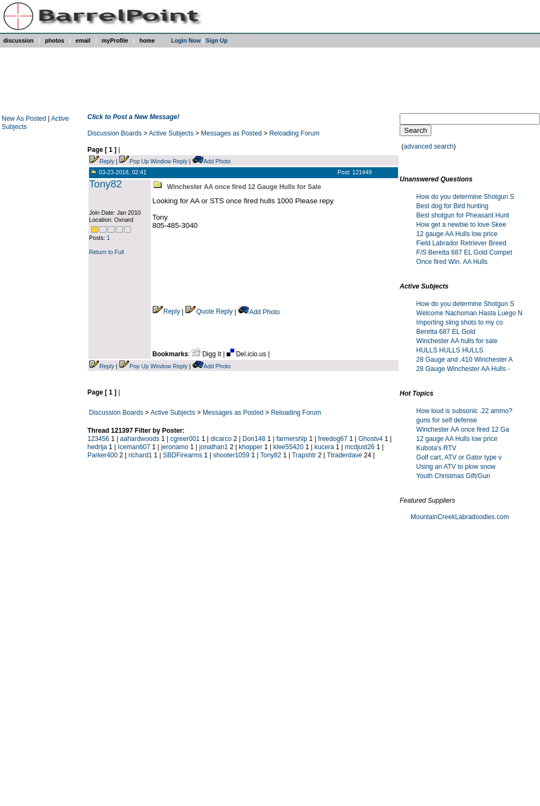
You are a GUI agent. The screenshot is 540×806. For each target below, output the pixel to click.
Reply (106, 161)
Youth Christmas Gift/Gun (453, 476)
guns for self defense (446, 420)
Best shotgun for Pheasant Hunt (462, 215)
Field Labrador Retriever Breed (461, 243)
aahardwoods (139, 439)
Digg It (207, 354)
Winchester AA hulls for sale (456, 341)
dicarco (221, 439)
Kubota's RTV (436, 448)
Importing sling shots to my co (459, 322)
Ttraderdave (345, 455)
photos (54, 40)
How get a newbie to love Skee (461, 224)
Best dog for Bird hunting (452, 206)
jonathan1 (213, 447)
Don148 (253, 439)
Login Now (185, 40)
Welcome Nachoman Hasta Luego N (469, 313)
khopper (250, 447)
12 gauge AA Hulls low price (456, 234)
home (147, 40)
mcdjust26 (360, 447)
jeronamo (174, 447)
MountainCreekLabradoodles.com (460, 517)
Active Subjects (172, 133)
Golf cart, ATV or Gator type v (459, 457)
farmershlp (291, 439)
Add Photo (217, 161)
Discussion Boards (114, 133)
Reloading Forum (294, 133)
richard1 (140, 455)
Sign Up (217, 40)
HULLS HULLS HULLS (449, 350)
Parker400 (102, 455)
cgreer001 (185, 439)
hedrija (97, 447)
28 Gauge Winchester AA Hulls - (462, 369)
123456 (98, 439)
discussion (18, 40)
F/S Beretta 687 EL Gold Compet (464, 252)
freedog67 (332, 439)
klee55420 (289, 447)
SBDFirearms (182, 455)
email (82, 40)
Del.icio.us (247, 354)
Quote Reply (209, 311)
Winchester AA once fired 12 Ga (462, 429)
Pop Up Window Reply (158, 161)
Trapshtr (304, 455)
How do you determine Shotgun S (465, 197)
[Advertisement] (268, 80)
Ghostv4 (370, 439)
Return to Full (106, 252)
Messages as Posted (231, 133)
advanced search (428, 146)
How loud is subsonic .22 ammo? (464, 411)
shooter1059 (231, 455)
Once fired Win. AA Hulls (452, 262)
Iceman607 (134, 447)
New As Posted (25, 118)
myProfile (115, 40)
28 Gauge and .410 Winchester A (464, 359)
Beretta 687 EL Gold (445, 332)
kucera (324, 447)
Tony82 (105, 184)
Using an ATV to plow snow (455, 466)
